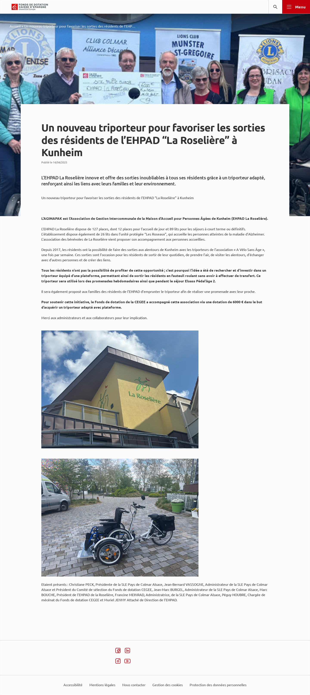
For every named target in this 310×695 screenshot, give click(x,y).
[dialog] (155, 347)
